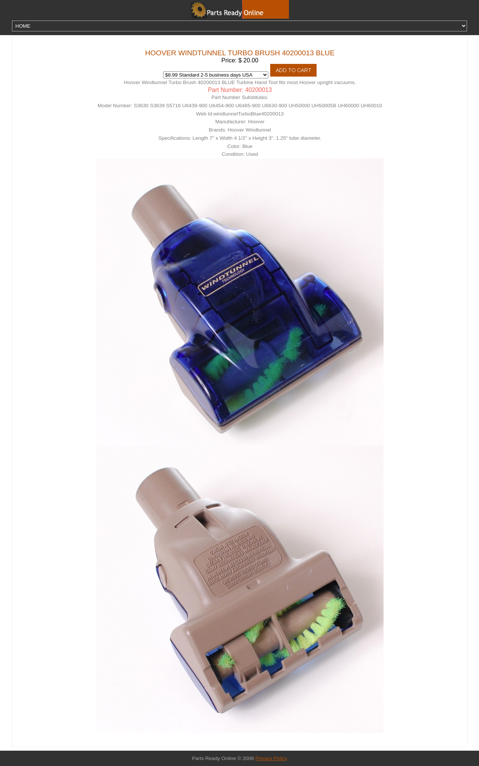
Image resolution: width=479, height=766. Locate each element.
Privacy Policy (271, 758)
